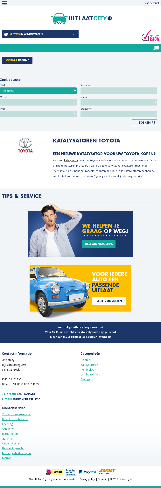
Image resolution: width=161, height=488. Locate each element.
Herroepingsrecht (13, 448)
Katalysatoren (89, 365)
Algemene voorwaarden (63, 479)
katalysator (71, 160)
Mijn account (151, 3)
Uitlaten (85, 360)
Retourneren (10, 434)
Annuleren (8, 429)
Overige (85, 379)
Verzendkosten (11, 443)
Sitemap (102, 479)
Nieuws (6, 458)
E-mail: (21, 399)
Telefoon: (18, 394)
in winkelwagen (26, 34)
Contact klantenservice (16, 414)
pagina (18, 60)
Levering (7, 424)
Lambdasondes (90, 374)
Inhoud (84, 97)
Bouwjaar (85, 85)
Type (2, 108)
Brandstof (86, 108)
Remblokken (88, 369)
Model (3, 97)
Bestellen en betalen (15, 419)
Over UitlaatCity (37, 479)
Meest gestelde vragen (16, 453)
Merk (2, 85)
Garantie (7, 438)
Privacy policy (87, 479)
